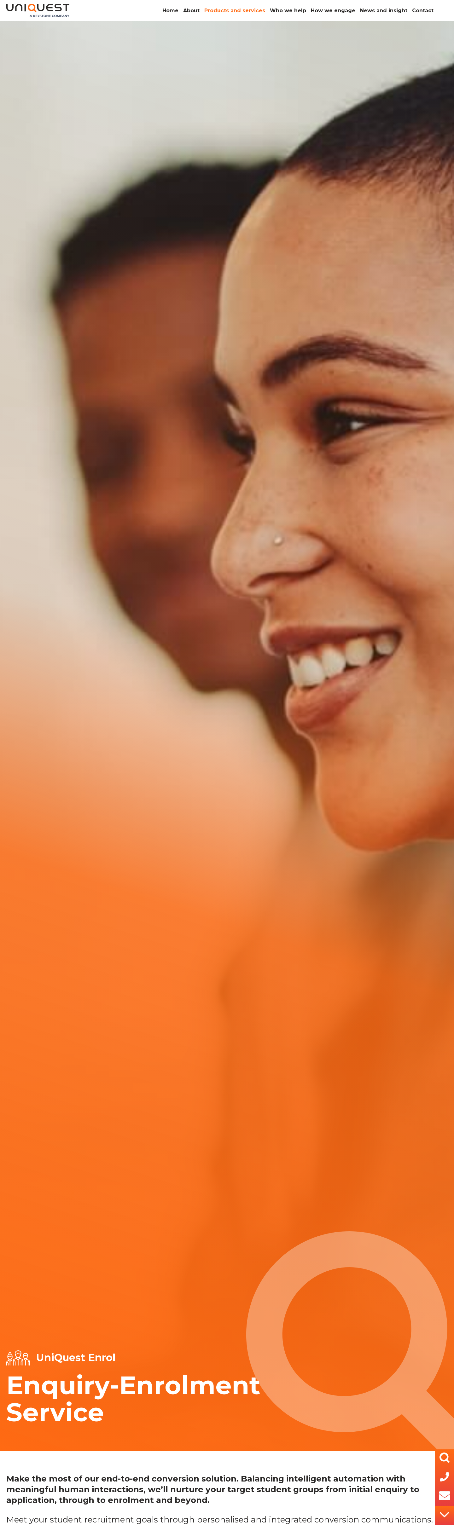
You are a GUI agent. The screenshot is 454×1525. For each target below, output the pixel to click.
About (191, 11)
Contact (423, 11)
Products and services (234, 11)
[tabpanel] (227, 736)
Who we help (288, 11)
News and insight (383, 11)
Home (170, 11)
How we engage (333, 11)
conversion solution (194, 1479)
